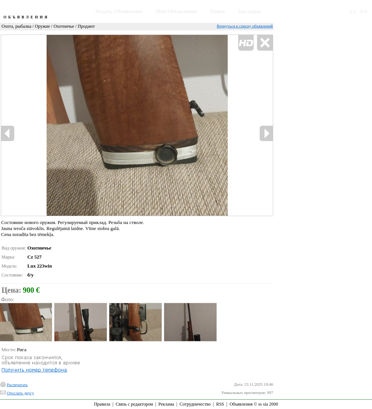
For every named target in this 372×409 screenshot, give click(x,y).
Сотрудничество (195, 404)
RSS (220, 404)
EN (363, 11)
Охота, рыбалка (16, 26)
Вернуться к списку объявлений (245, 26)
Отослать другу (20, 393)
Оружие (42, 26)
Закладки (249, 11)
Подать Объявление (119, 11)
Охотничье (63, 26)
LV (353, 11)
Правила (102, 404)
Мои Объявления (176, 11)
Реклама (166, 404)
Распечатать (17, 384)
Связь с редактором (134, 404)
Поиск (217, 11)
